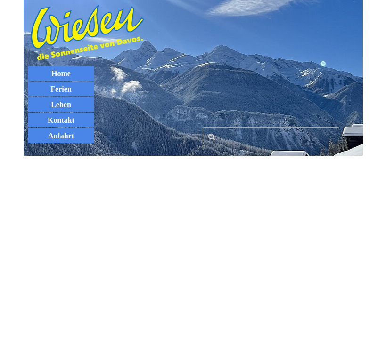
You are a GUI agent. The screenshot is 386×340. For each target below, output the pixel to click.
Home (61, 73)
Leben (61, 105)
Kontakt (61, 120)
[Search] (271, 137)
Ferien (60, 89)
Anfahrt (61, 136)
